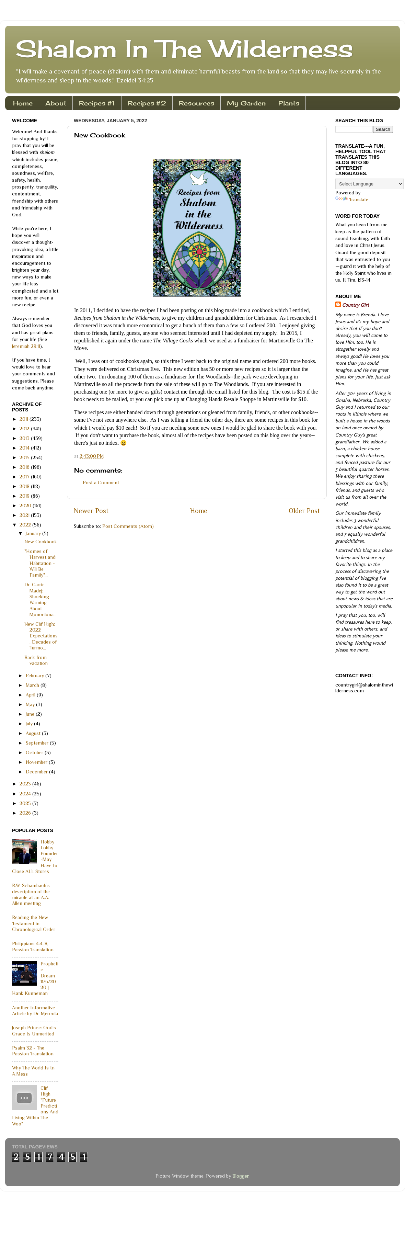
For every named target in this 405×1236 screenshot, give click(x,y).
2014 (25, 448)
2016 (25, 467)
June (31, 714)
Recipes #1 (97, 103)
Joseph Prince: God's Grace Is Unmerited (34, 1030)
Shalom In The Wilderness (184, 48)
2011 (25, 419)
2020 (26, 505)
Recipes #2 (147, 103)
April (31, 695)
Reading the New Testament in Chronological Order (33, 923)
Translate (351, 199)
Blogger (240, 1176)
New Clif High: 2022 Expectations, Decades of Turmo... (41, 635)
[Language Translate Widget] (369, 184)
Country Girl (355, 305)
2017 (25, 476)
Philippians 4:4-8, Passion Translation (33, 946)
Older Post (304, 510)
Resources (196, 103)
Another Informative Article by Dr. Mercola (35, 1010)
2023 (26, 783)
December (37, 771)
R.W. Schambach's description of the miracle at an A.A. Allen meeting (31, 894)
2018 (25, 486)
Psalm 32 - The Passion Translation (33, 1050)
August (34, 733)
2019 (25, 496)
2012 (25, 428)
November (37, 762)
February (35, 675)
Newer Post (91, 510)
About (55, 103)
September (38, 743)
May (31, 704)
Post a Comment (101, 482)
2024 (26, 793)
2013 (25, 438)
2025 (26, 803)
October (35, 752)
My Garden (246, 103)
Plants (288, 103)
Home (23, 103)
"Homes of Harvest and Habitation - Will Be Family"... (40, 563)
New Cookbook (40, 541)
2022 (26, 525)
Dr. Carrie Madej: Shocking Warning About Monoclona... (40, 599)
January (34, 533)
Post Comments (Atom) (128, 526)
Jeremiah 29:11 (26, 346)
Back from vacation (36, 660)
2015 (25, 457)
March (33, 685)
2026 (26, 813)
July (30, 723)
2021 (25, 515)
